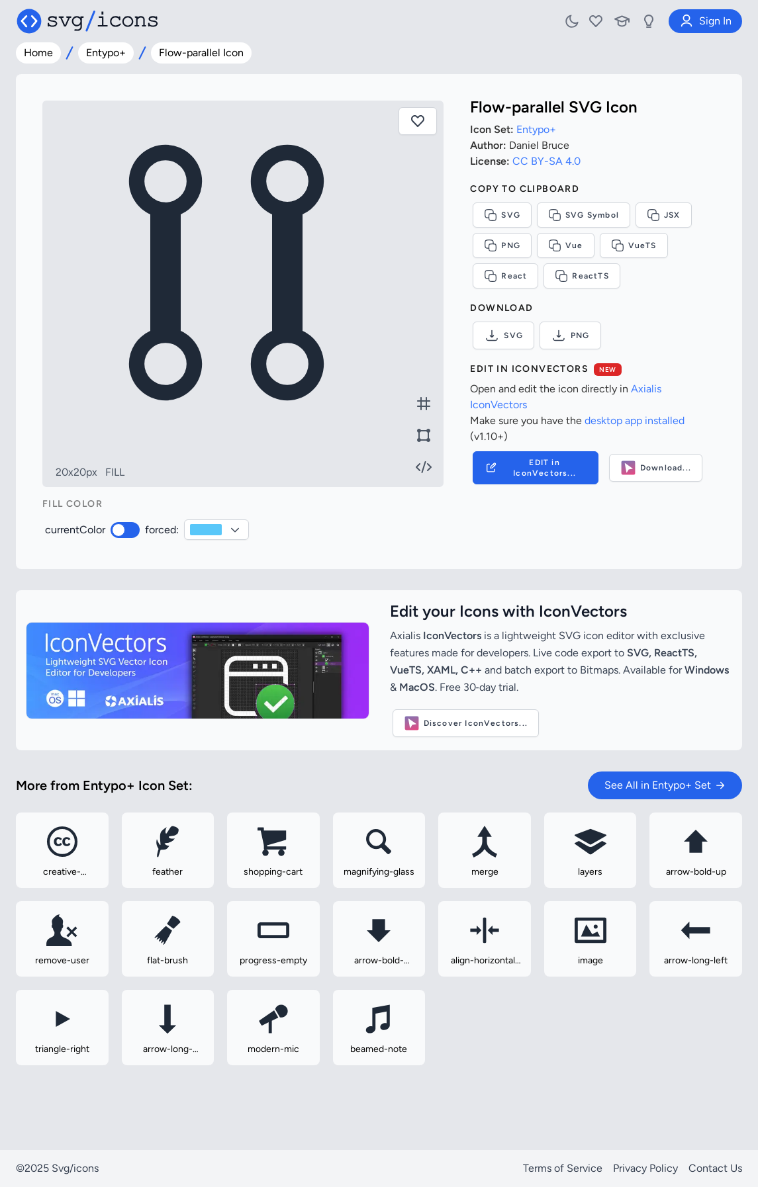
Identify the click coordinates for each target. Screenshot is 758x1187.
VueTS (634, 245)
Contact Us (715, 1168)
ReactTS (581, 276)
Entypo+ (106, 52)
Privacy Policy (645, 1168)
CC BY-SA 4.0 (546, 161)
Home (38, 52)
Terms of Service (562, 1168)
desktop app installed (635, 420)
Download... (655, 468)
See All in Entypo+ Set (665, 785)
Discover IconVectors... (466, 723)
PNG (502, 245)
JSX (664, 215)
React (505, 276)
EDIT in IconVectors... (530, 468)
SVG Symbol (583, 215)
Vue (565, 245)
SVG (502, 215)
